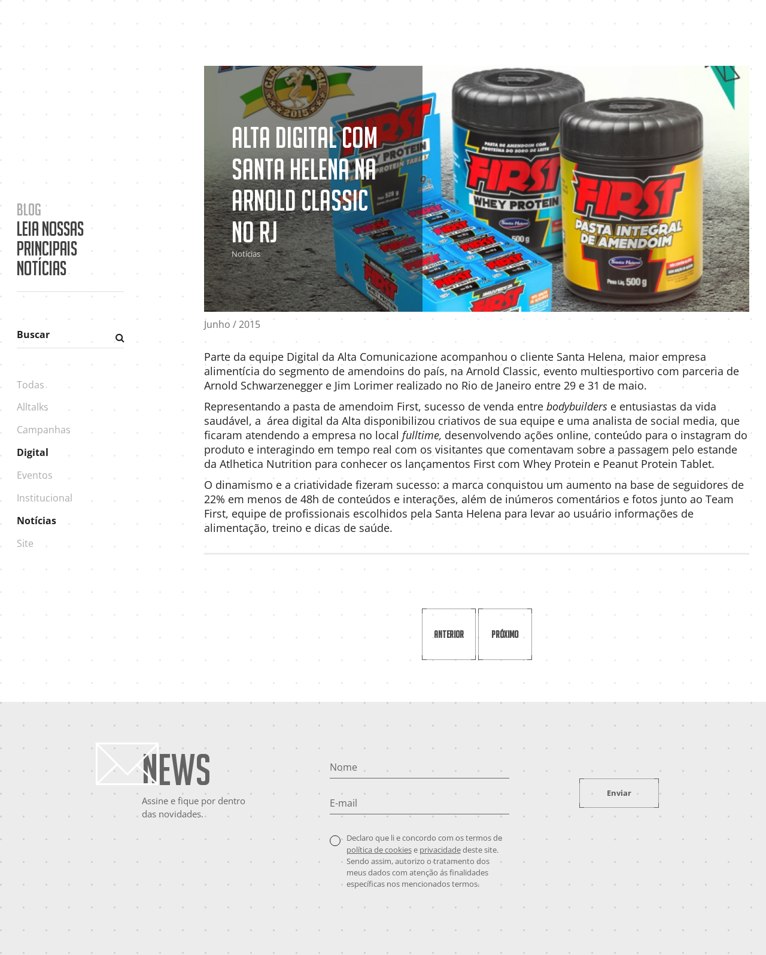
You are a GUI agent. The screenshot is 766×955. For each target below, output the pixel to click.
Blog (627, 32)
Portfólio (576, 32)
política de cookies (379, 849)
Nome (343, 767)
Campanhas (44, 429)
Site (25, 543)
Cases (522, 32)
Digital (32, 452)
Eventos (35, 475)
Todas (30, 384)
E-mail (343, 803)
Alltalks (32, 406)
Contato (675, 32)
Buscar (33, 334)
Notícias (36, 520)
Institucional (44, 497)
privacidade (440, 849)
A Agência (470, 32)
